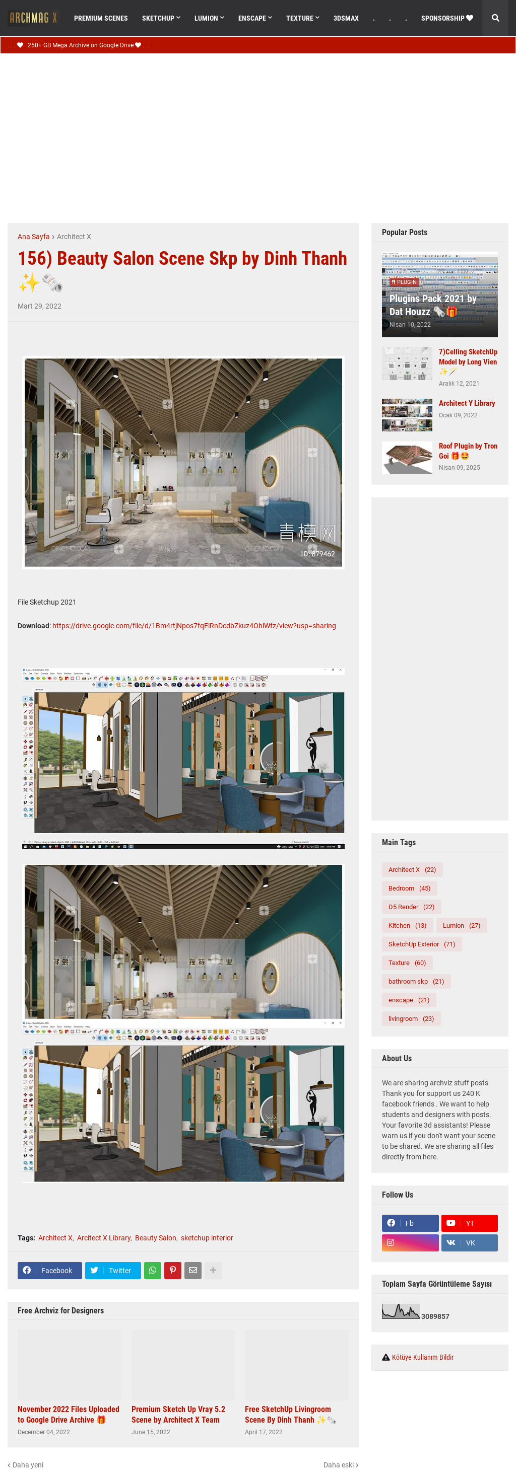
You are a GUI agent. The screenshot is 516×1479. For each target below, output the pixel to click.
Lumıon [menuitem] (206, 18)
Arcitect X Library (104, 1237)
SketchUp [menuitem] (158, 18)
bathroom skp (416, 981)
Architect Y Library (467, 403)
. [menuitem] (374, 18)
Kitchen (408, 925)
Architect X (74, 236)
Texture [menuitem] (299, 18)
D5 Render (412, 907)
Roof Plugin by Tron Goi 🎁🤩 (468, 451)
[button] (495, 18)
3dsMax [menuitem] (346, 18)
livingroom (411, 1018)
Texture (407, 962)
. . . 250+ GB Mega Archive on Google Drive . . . (80, 45)
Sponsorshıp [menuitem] (447, 18)
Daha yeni (28, 1465)
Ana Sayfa (34, 236)
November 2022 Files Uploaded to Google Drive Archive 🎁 (68, 1414)
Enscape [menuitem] (252, 18)
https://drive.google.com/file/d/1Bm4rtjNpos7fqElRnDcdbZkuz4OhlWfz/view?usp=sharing (194, 626)
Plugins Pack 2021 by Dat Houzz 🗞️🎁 (433, 305)
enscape (409, 1000)
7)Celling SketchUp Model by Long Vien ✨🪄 (468, 361)
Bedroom (410, 888)
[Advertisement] (262, 136)
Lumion (462, 925)
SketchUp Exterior (422, 944)
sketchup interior (207, 1237)
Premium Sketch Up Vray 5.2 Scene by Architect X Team (178, 1414)
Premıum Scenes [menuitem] (101, 18)
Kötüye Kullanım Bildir (423, 1357)
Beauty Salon (155, 1237)
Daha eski (339, 1465)
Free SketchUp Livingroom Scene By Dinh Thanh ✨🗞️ (291, 1414)
